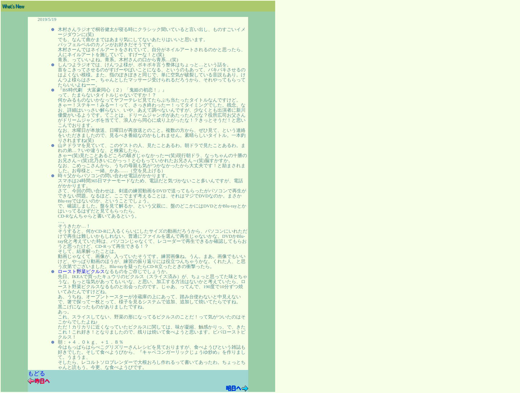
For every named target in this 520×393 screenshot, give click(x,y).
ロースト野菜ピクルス (81, 271)
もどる (36, 373)
